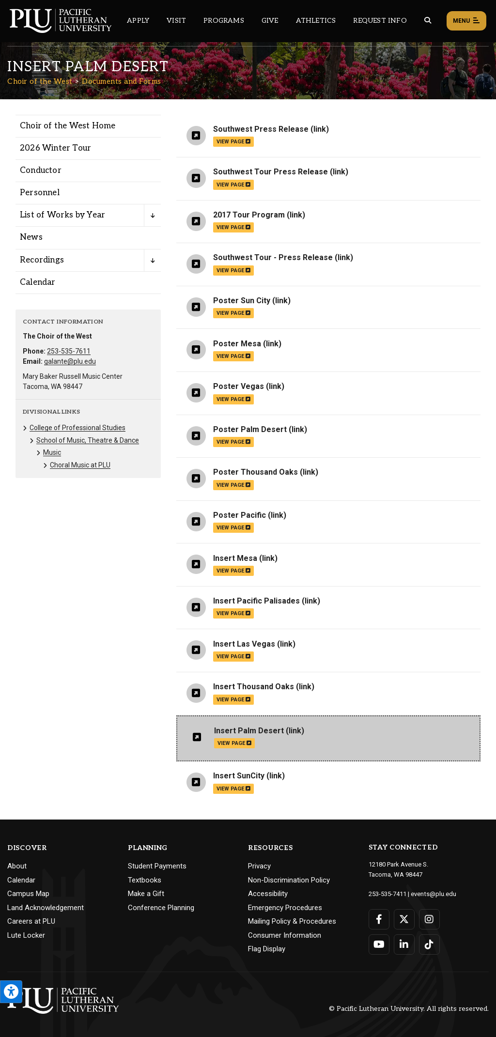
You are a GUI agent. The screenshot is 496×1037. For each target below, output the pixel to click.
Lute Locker (26, 935)
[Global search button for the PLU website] (428, 20)
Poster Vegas (238, 386)
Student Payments (157, 866)
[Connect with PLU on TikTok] (429, 944)
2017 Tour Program (249, 214)
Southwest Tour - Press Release (273, 257)
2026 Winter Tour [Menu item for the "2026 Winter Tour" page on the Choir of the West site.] (55, 148)
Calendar (21, 880)
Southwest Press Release (261, 129)
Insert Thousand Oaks (253, 686)
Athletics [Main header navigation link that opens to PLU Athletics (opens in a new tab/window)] (316, 20)
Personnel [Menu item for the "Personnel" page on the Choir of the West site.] (40, 193)
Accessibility (268, 893)
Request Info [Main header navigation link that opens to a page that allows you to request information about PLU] (379, 20)
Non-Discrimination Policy (289, 880)
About (17, 866)
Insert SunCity (238, 775)
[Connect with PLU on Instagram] (429, 919)
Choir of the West (40, 81)
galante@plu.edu (70, 361)
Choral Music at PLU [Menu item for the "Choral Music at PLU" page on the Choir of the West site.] (80, 465)
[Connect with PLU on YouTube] (379, 944)
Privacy (259, 866)
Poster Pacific (239, 515)
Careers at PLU (31, 921)
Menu (466, 21)
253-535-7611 (69, 351)
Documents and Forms (121, 81)
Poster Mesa (237, 343)
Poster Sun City (241, 300)
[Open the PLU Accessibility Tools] (11, 991)
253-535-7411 (387, 894)
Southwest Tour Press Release (270, 171)
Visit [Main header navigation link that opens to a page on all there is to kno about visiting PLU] (176, 20)
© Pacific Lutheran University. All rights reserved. (409, 1008)
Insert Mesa (235, 558)
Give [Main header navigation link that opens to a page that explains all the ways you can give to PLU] (270, 20)
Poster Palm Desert (250, 429)
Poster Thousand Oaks (255, 472)
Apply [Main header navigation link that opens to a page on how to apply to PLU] (138, 20)
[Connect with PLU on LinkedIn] (404, 944)
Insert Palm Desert (249, 730)
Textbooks (144, 880)
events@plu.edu (433, 894)
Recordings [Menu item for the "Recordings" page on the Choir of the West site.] (42, 260)
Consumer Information (284, 935)
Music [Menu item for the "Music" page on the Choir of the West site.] (52, 452)
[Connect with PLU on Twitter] (404, 919)
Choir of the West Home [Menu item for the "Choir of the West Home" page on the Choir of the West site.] (67, 126)
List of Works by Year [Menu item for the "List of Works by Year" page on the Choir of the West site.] (62, 215)
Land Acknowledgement (45, 907)
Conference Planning (161, 907)
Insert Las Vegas (244, 644)
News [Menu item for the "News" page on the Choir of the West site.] (31, 237)
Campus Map (28, 893)
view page (233, 142)
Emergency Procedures (285, 907)
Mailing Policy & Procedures (292, 921)
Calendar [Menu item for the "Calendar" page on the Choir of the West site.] (38, 282)
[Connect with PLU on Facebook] (379, 919)
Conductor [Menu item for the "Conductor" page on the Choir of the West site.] (41, 170)
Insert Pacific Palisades (256, 600)
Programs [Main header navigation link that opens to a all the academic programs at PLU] (223, 20)
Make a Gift (146, 893)
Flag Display (266, 948)
